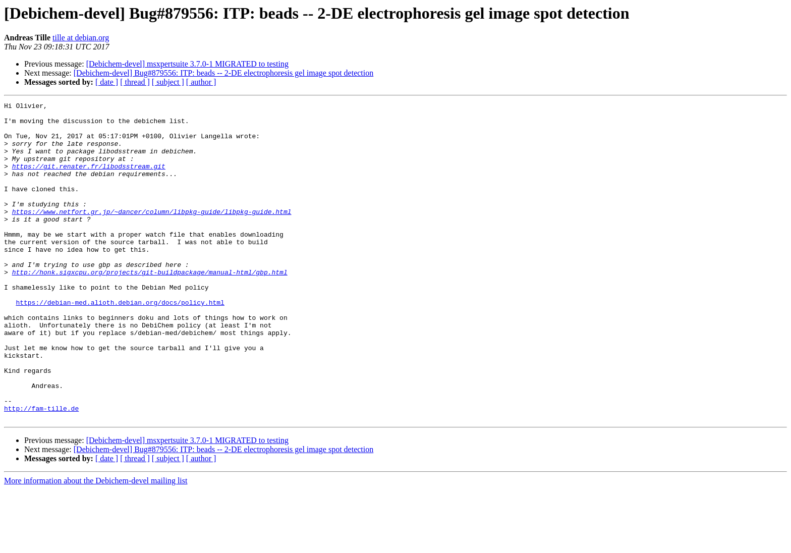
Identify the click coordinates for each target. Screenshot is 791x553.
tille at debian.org (80, 37)
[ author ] (201, 82)
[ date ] (106, 82)
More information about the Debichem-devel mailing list (95, 544)
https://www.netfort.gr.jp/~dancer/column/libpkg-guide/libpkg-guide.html (152, 234)
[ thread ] (135, 82)
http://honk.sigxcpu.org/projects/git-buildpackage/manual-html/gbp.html (150, 306)
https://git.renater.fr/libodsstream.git (88, 179)
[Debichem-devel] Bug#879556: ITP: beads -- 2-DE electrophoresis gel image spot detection (224, 73)
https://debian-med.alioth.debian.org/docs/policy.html (120, 343)
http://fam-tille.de (41, 470)
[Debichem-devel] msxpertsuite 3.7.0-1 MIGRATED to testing (187, 64)
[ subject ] (168, 82)
